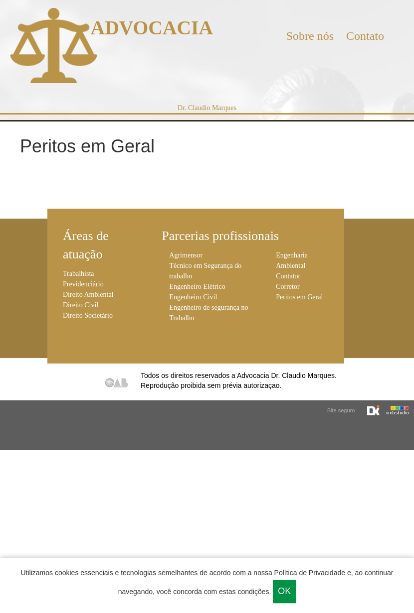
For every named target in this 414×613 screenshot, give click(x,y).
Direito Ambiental (88, 294)
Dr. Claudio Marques (207, 108)
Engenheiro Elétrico (197, 286)
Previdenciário (83, 284)
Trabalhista (78, 273)
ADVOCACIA (152, 28)
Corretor (287, 286)
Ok (284, 591)
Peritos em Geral (299, 297)
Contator (288, 276)
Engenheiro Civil (193, 297)
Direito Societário (88, 315)
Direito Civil (80, 305)
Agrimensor (186, 255)
